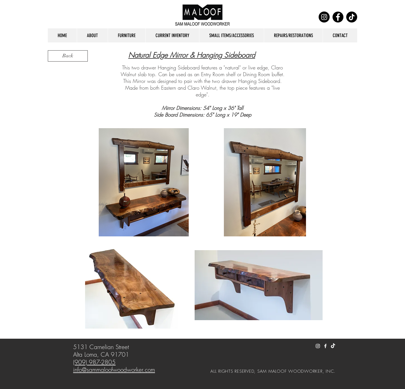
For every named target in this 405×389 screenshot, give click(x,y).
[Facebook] (337, 17)
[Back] (68, 56)
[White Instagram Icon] (318, 346)
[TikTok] (351, 17)
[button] (92, 35)
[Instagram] (324, 17)
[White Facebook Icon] (325, 346)
